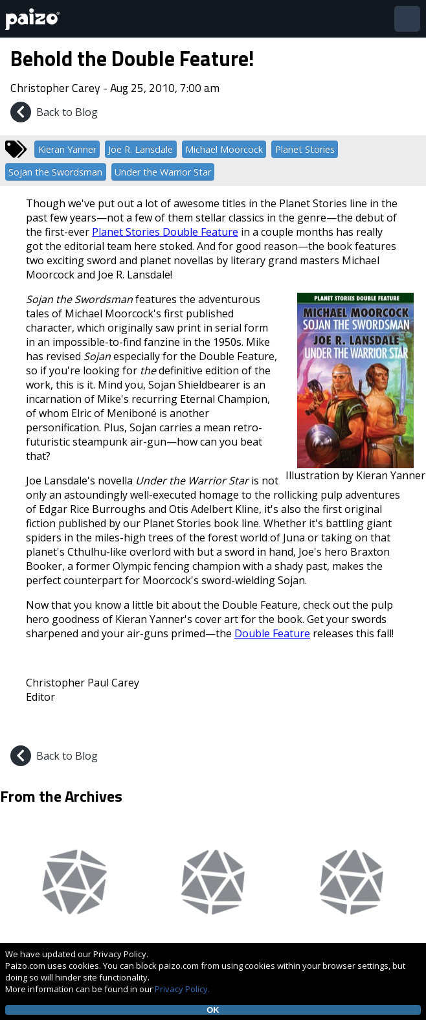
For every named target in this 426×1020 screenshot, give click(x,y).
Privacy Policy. (182, 989)
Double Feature (272, 633)
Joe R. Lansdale (140, 149)
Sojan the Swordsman (55, 172)
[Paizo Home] (35, 19)
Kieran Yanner (67, 149)
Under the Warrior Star (163, 172)
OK (213, 1010)
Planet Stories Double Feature (165, 232)
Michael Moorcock (224, 149)
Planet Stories (305, 149)
